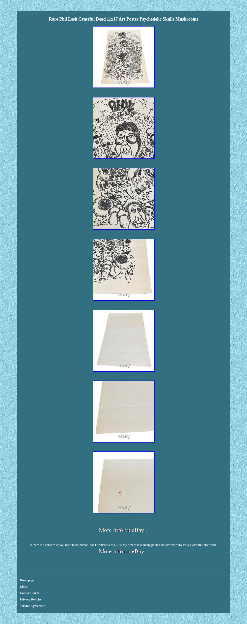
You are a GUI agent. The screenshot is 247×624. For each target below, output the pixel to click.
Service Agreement (33, 606)
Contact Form (29, 593)
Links (24, 586)
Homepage (27, 580)
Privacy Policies (31, 599)
